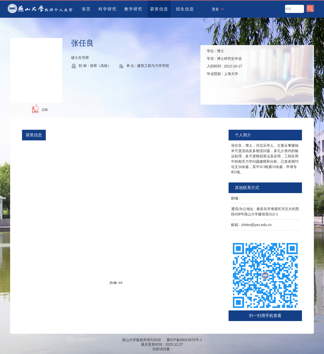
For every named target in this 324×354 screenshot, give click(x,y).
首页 (86, 9)
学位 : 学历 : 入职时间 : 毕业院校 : (224, 62)
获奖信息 (159, 9)
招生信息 (185, 9)
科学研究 (107, 9)
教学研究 (133, 9)
